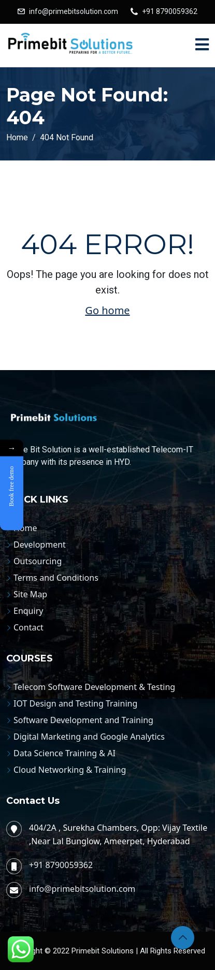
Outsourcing (37, 561)
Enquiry (28, 610)
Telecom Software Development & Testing (94, 687)
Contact (28, 627)
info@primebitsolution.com (73, 11)
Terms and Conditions (55, 577)
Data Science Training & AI (64, 753)
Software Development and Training (83, 720)
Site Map (30, 594)
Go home (107, 310)
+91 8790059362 (169, 11)
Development (39, 544)
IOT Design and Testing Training (75, 703)
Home (25, 528)
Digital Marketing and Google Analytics (89, 736)
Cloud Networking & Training (69, 769)
